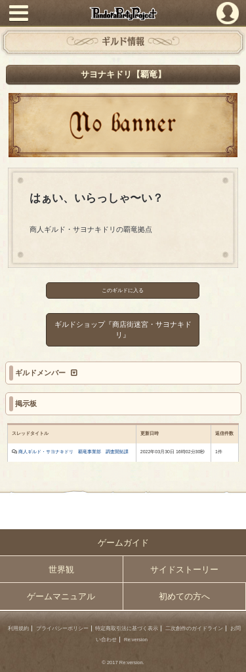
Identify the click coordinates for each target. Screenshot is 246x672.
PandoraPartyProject (123, 13)
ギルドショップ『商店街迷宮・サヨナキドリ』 (123, 329)
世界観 (61, 569)
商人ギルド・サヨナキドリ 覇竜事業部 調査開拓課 (73, 451)
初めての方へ (184, 596)
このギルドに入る (123, 290)
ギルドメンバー (41, 373)
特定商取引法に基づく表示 (126, 628)
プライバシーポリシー (62, 628)
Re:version (136, 640)
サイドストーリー (184, 569)
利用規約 (18, 628)
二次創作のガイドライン (194, 628)
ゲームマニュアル (61, 596)
